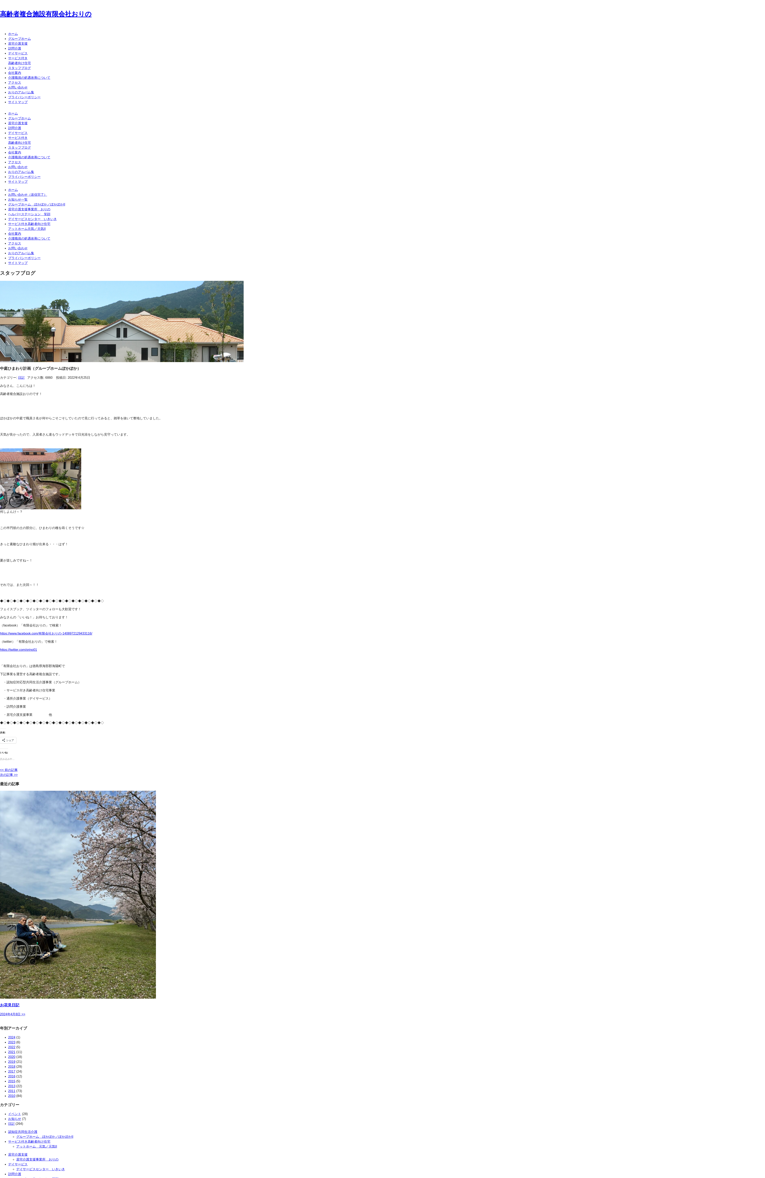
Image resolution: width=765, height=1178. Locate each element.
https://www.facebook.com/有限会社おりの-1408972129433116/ (46, 633)
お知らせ (14, 1119)
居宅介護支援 (18, 43)
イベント (14, 1114)
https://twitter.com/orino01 (18, 649)
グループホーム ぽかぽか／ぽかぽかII (36, 204)
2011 (11, 1091)
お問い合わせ (18, 87)
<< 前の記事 (9, 770)
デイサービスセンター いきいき (32, 219)
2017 (11, 1071)
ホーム (13, 34)
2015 (11, 1081)
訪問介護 (14, 48)
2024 (11, 1037)
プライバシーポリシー (24, 97)
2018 (11, 1066)
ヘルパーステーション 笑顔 (29, 214)
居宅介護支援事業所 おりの (29, 209)
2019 (11, 1061)
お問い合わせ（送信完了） (27, 194)
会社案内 (14, 73)
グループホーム (19, 38)
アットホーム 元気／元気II (36, 1146)
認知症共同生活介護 (22, 1132)
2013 (11, 1086)
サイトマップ (18, 102)
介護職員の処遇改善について (29, 77)
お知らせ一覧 (18, 199)
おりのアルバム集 (21, 92)
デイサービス (18, 53)
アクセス (14, 82)
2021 (11, 1052)
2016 (11, 1076)
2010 (11, 1096)
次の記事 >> (9, 775)
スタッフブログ (19, 68)
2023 (11, 1042)
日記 (21, 377)
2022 (11, 1047)
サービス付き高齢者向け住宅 (29, 1141)
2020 (11, 1057)
